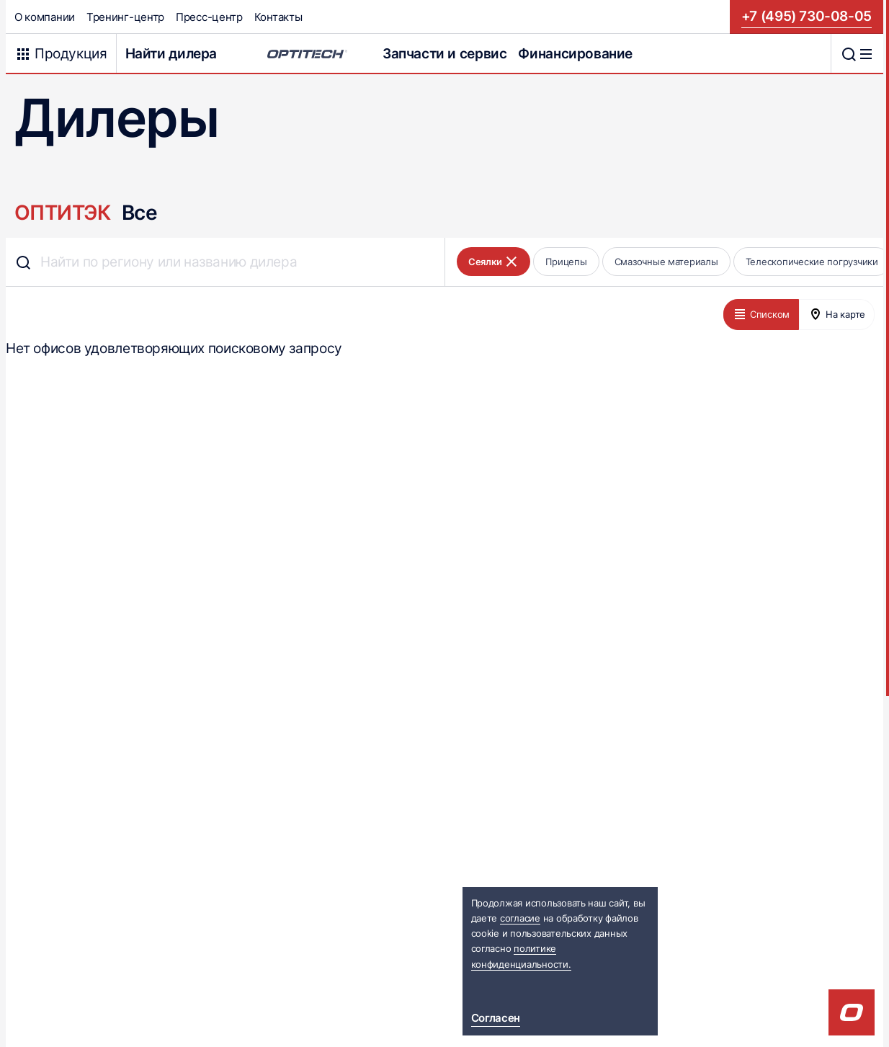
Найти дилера (171, 53)
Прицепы (565, 261)
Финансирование (575, 53)
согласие (520, 918)
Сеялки (493, 261)
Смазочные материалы (666, 261)
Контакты (278, 17)
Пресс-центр (209, 17)
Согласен (496, 1018)
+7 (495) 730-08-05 (806, 16)
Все (139, 212)
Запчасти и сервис (445, 53)
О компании (44, 17)
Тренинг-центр (125, 17)
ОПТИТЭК (62, 212)
